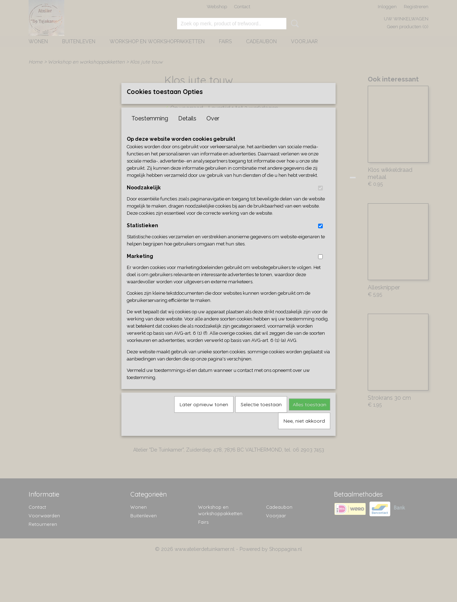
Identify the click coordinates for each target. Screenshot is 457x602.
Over (212, 130)
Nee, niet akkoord (304, 432)
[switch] (320, 200)
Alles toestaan (309, 416)
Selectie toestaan (261, 416)
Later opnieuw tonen (204, 416)
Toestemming (149, 130)
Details (187, 130)
